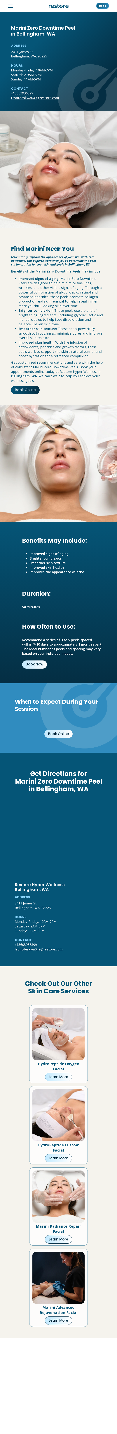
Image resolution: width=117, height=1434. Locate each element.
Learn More (58, 1076)
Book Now (34, 664)
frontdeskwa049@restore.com (35, 98)
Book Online (25, 389)
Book (102, 6)
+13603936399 (22, 93)
